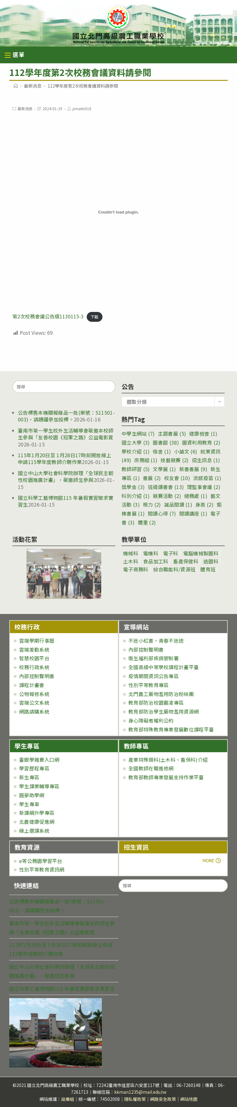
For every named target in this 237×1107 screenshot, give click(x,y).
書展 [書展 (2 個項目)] (152, 478)
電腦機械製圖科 (200, 553)
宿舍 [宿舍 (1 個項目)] (162, 451)
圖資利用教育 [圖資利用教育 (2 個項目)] (201, 442)
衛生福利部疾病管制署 (153, 658)
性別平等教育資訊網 (41, 869)
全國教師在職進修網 (151, 768)
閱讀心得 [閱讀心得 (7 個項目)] (162, 513)
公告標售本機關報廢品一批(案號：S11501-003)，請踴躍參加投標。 (66, 416)
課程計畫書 (31, 685)
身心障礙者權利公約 (151, 720)
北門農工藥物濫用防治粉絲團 (161, 694)
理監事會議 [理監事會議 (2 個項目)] (203, 487)
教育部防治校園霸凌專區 (156, 702)
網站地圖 (189, 1099)
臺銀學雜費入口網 (39, 759)
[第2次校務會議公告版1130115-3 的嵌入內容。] (118, 212)
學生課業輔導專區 (39, 786)
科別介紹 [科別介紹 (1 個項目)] (136, 496)
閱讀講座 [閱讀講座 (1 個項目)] (193, 513)
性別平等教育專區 (148, 685)
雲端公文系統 (34, 702)
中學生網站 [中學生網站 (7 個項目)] (138, 433)
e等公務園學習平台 (40, 860)
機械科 (130, 553)
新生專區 (29, 777)
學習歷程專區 (34, 768)
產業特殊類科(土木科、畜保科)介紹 (168, 759)
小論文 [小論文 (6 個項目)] (185, 451)
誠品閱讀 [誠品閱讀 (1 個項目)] (178, 504)
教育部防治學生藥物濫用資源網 (163, 711)
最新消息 (25, 108)
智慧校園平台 (34, 658)
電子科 (170, 553)
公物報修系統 (34, 694)
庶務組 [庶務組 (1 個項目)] (145, 460)
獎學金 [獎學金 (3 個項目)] (133, 487)
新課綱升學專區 (36, 812)
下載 (94, 317)
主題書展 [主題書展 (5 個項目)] (172, 433)
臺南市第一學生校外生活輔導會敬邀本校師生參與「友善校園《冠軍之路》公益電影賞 (66, 434)
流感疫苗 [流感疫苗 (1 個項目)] (207, 478)
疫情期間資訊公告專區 (153, 676)
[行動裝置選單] (15, 55)
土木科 (130, 561)
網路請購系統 (34, 711)
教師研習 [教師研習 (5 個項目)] (136, 469)
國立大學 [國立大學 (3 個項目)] (136, 442)
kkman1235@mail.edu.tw (140, 1092)
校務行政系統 (34, 667)
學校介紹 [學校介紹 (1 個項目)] (136, 451)
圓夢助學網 (31, 795)
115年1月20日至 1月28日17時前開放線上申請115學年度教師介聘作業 (64, 458)
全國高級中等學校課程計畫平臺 (163, 667)
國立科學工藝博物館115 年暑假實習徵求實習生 (65, 501)
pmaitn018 (82, 108)
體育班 (207, 569)
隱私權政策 (135, 1099)
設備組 (67, 1099)
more (141, 860)
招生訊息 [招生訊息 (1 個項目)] (206, 460)
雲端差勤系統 (34, 649)
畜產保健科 (185, 561)
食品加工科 (155, 561)
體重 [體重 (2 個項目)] (147, 522)
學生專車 (29, 804)
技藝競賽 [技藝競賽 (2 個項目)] (174, 460)
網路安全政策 (163, 1099)
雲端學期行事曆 (36, 640)
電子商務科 (135, 569)
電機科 (150, 553)
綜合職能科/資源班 (174, 569)
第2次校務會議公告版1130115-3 (48, 316)
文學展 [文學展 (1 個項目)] (164, 469)
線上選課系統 (34, 830)
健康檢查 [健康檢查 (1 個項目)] (203, 433)
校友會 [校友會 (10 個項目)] (177, 478)
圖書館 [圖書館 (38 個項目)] (166, 442)
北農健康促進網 (36, 821)
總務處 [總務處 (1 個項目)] (195, 496)
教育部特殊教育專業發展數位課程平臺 (171, 729)
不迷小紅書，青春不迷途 (156, 640)
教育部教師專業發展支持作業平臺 (166, 777)
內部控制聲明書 (36, 676)
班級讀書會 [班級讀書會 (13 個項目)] (166, 487)
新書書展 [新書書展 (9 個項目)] (193, 469)
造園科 (210, 561)
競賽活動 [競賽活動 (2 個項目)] (167, 496)
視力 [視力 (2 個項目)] (152, 504)
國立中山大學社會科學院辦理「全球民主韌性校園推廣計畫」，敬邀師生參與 (66, 476)
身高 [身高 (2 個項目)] (204, 504)
